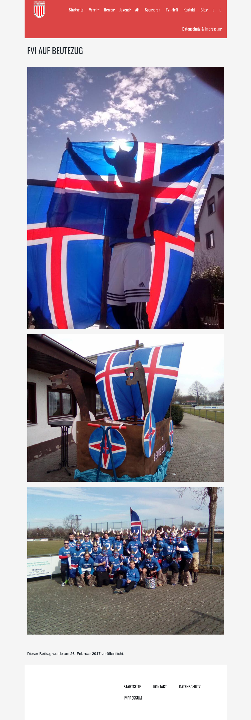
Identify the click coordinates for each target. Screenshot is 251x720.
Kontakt (160, 686)
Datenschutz (190, 686)
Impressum (133, 698)
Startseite (132, 686)
